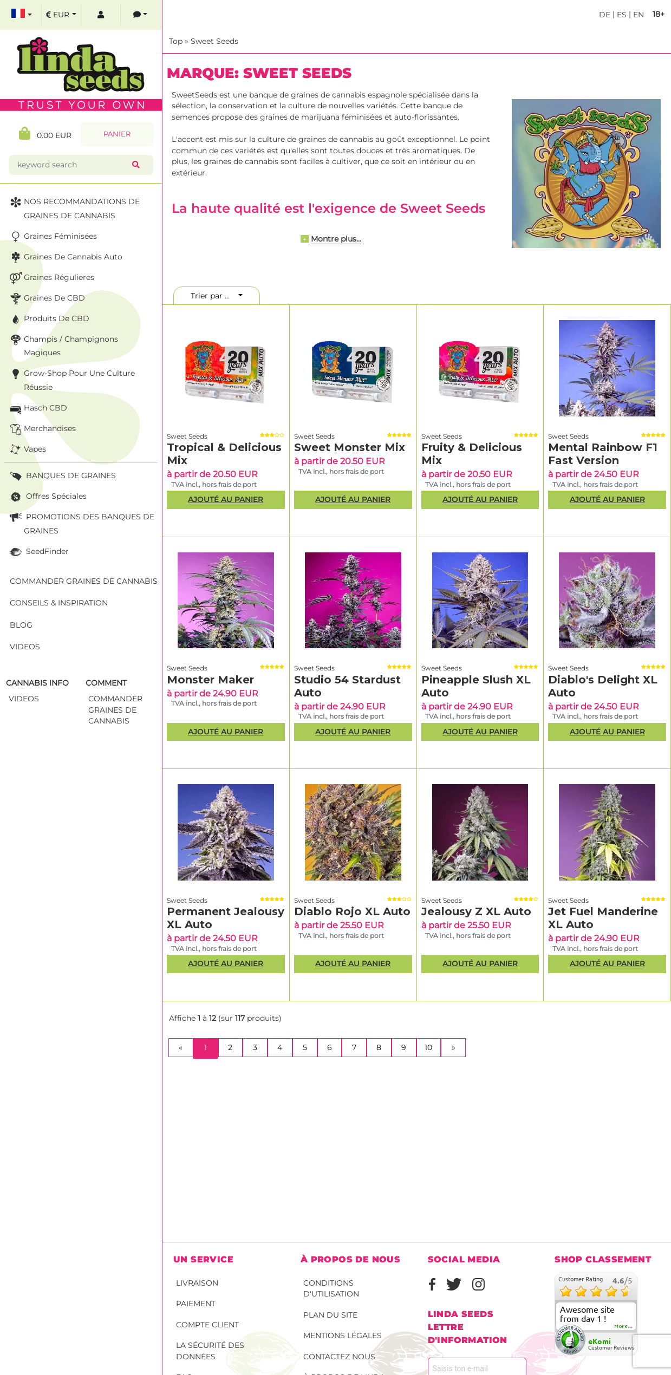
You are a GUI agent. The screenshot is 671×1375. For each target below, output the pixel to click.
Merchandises (42, 429)
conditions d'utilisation (331, 1288)
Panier (117, 134)
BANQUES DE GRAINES (62, 476)
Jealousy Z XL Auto (476, 911)
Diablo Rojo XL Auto (352, 911)
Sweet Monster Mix (349, 447)
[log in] (100, 14)
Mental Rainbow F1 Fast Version (602, 454)
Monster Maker (210, 679)
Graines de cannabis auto (65, 257)
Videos (25, 646)
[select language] (21, 14)
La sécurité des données (210, 1350)
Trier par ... (213, 295)
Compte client (207, 1325)
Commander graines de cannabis (84, 581)
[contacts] (140, 14)
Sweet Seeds (214, 41)
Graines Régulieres (51, 278)
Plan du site (330, 1315)
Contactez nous (339, 1356)
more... (624, 1326)
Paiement (196, 1303)
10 (428, 1047)
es (621, 14)
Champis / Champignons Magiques (63, 345)
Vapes (27, 449)
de (604, 14)
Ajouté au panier (225, 499)
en (637, 14)
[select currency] (61, 14)
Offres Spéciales (47, 497)
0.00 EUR (45, 133)
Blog (21, 625)
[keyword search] (72, 165)
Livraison (197, 1283)
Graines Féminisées (52, 237)
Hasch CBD (37, 408)
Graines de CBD (46, 298)
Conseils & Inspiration (59, 603)
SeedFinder (38, 552)
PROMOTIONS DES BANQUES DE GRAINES (81, 523)
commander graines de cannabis (115, 710)
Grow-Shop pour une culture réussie (71, 379)
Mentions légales (342, 1335)
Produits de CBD (48, 319)
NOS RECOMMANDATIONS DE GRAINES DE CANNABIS (74, 207)
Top (176, 41)
